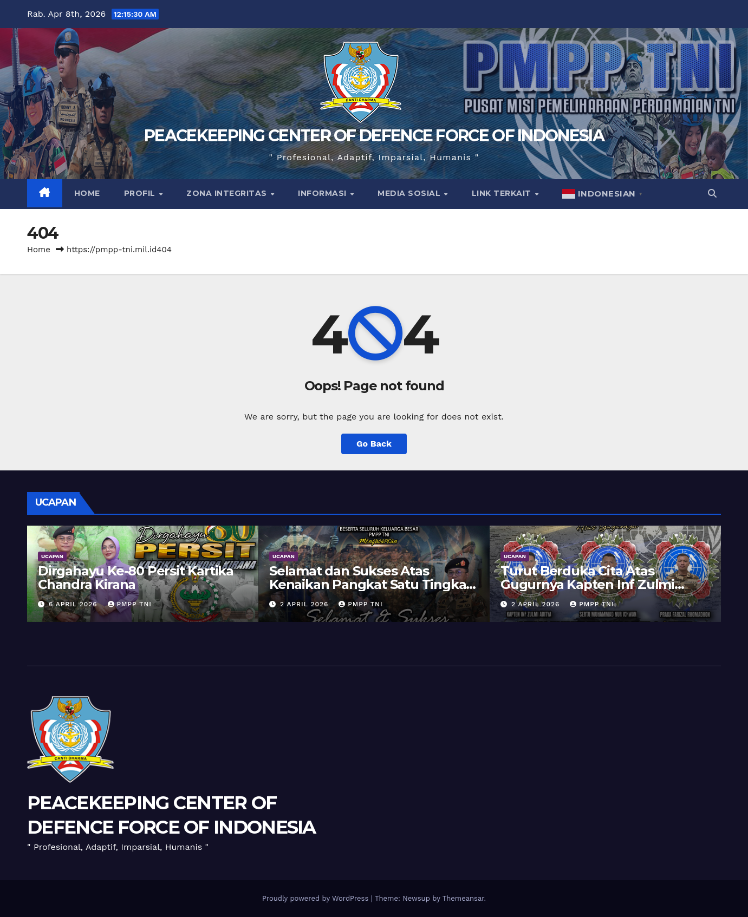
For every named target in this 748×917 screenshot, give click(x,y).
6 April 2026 (74, 604)
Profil (141, 193)
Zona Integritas (227, 193)
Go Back (374, 443)
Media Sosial (410, 193)
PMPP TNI (130, 604)
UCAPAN (52, 556)
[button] (712, 193)
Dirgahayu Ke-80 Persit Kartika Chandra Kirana (135, 577)
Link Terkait (503, 193)
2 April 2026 (305, 604)
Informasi (323, 193)
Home (87, 193)
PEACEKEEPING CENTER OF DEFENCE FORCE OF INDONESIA (374, 136)
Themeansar (463, 898)
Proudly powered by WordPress (316, 898)
